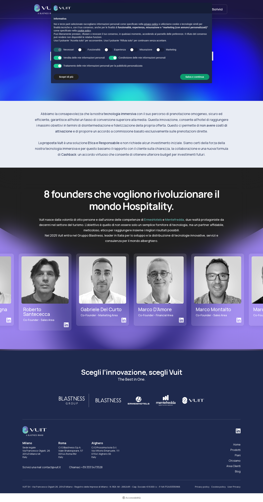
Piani (238, 455)
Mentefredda (174, 220)
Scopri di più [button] (66, 76)
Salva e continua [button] (195, 76)
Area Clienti (233, 466)
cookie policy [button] (84, 30)
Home (237, 444)
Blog (238, 471)
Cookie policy (218, 486)
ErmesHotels (153, 220)
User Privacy (234, 486)
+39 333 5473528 (91, 467)
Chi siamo (235, 460)
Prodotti (235, 450)
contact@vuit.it (51, 467)
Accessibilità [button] (133, 497)
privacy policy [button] (151, 24)
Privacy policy (202, 486)
